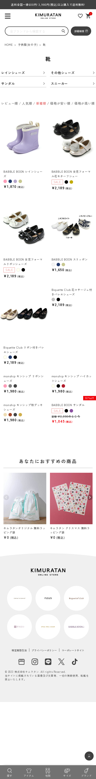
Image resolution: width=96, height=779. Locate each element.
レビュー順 (9, 103)
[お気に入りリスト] (80, 16)
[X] (61, 662)
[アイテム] (28, 772)
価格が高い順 (84, 103)
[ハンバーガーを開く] (8, 16)
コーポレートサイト (73, 650)
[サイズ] (67, 772)
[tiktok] (74, 662)
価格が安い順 (60, 103)
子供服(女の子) (28, 44)
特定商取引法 (19, 650)
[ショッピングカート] (88, 16)
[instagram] (35, 662)
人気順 (27, 103)
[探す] (9, 772)
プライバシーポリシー (44, 650)
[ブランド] (86, 772)
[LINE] (48, 662)
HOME (9, 44)
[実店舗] (21, 662)
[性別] (48, 772)
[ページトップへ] (89, 756)
